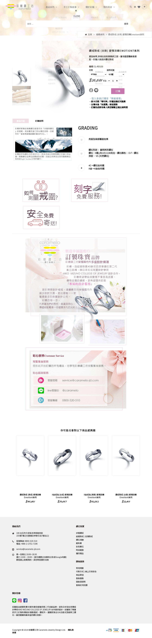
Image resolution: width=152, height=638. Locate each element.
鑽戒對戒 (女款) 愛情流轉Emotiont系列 (126, 496)
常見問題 (80, 568)
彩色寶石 (80, 546)
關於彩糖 (87, 7)
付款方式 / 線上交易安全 (86, 571)
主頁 (90, 34)
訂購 (117, 91)
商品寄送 (80, 575)
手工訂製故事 (67, 7)
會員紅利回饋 (81, 585)
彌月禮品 (80, 553)
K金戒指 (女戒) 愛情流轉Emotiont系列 (62, 496)
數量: (105, 81)
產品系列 (47, 7)
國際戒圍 (110, 70)
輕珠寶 (79, 543)
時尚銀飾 (80, 550)
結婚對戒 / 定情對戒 (84, 536)
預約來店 (105, 7)
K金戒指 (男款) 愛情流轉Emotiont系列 (94, 496)
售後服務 (80, 578)
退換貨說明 (81, 581)
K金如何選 (99, 168)
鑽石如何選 (98, 165)
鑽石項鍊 (80, 539)
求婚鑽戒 (80, 533)
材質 (91, 70)
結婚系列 (100, 34)
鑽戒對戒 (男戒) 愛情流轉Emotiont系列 (30, 496)
